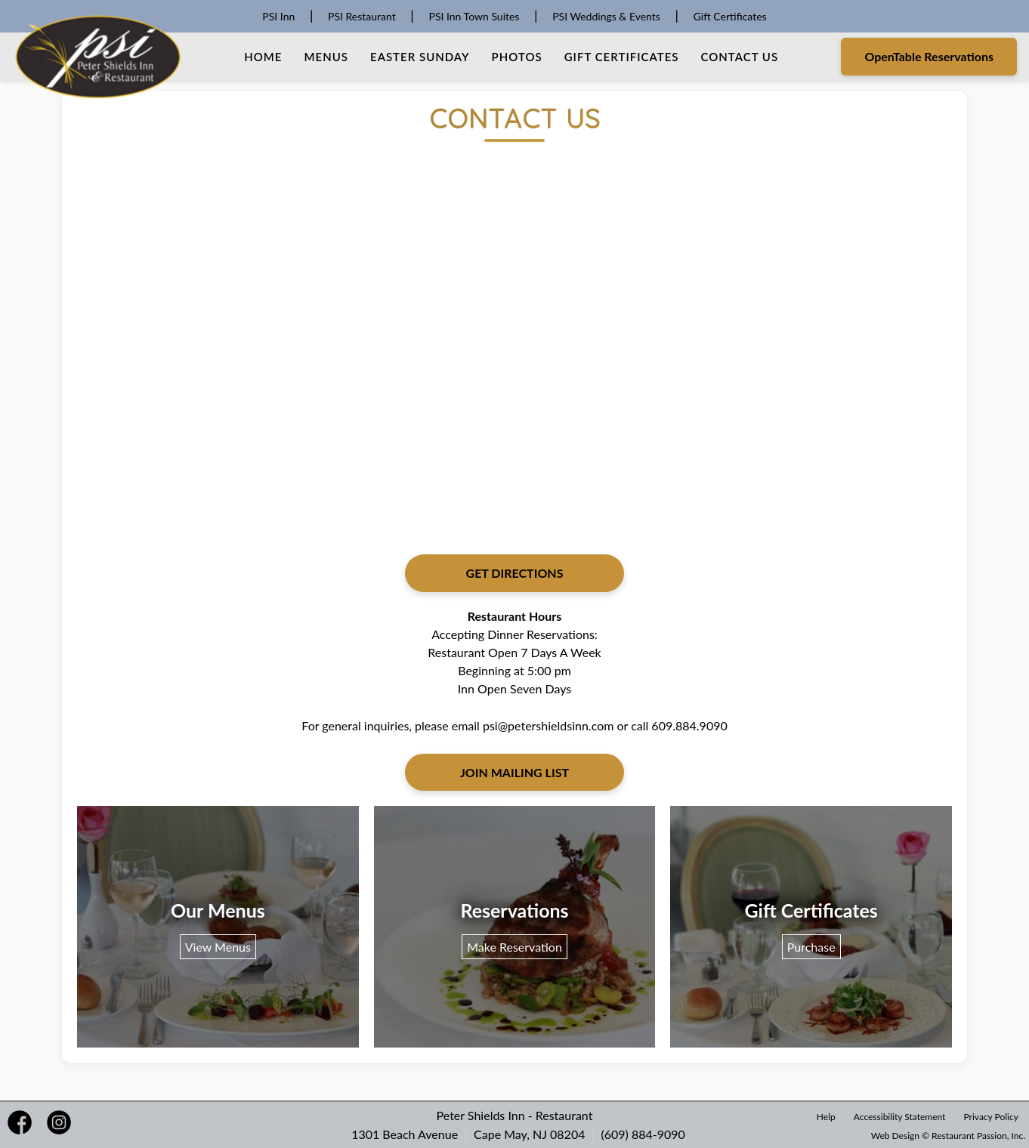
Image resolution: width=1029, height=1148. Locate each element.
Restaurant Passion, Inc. (978, 1135)
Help (826, 1116)
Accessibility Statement (900, 1116)
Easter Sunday (420, 56)
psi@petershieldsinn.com (548, 725)
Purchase (811, 947)
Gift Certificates (730, 16)
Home (263, 56)
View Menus (218, 947)
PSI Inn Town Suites (473, 16)
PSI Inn (278, 16)
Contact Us (739, 56)
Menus (326, 56)
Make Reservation (514, 947)
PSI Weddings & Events (606, 16)
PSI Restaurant (362, 16)
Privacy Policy (991, 1116)
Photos (517, 56)
